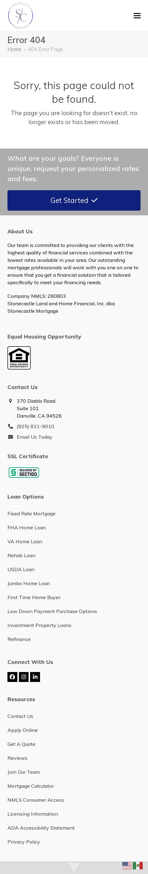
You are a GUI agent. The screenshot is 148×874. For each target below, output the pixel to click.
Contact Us (20, 716)
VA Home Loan (24, 541)
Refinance (19, 639)
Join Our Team (23, 772)
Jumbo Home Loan (28, 583)
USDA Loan (20, 569)
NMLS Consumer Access (35, 800)
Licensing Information (32, 814)
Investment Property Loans (39, 625)
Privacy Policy (23, 842)
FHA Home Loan (26, 527)
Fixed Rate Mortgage (31, 513)
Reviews (17, 758)
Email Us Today (34, 437)
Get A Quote (21, 744)
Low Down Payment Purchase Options (52, 611)
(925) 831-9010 (35, 426)
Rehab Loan (21, 555)
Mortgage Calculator (30, 786)
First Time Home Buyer (34, 597)
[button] (137, 15)
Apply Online (22, 730)
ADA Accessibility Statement (41, 828)
